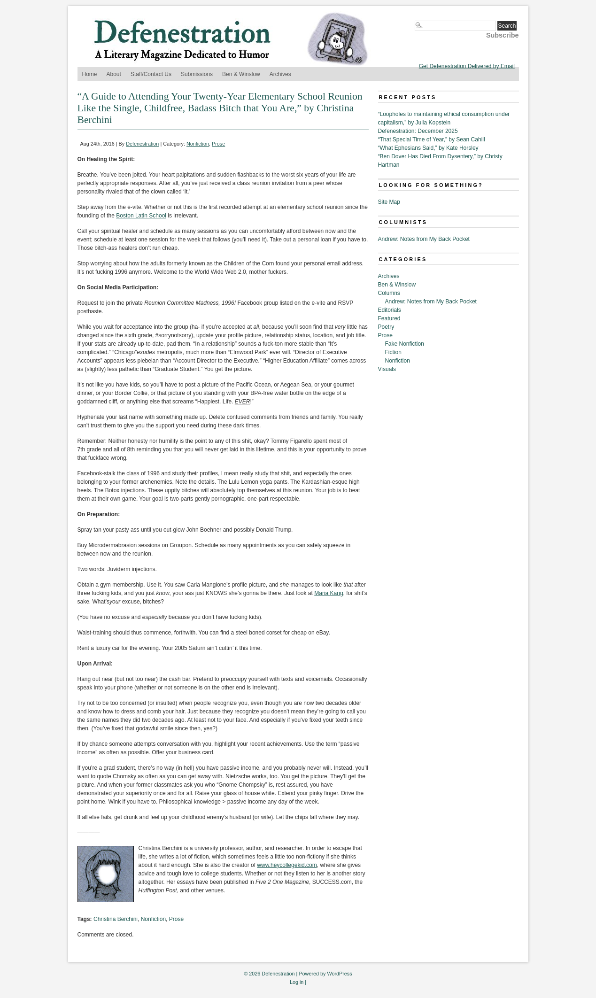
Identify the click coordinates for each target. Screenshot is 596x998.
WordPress (339, 973)
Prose (218, 144)
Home (89, 74)
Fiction (393, 352)
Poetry (386, 327)
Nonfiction (197, 144)
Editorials (389, 310)
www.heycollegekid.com (287, 865)
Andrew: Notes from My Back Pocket (424, 239)
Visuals (387, 369)
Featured (389, 318)
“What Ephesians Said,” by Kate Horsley (428, 148)
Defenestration (142, 144)
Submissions (197, 74)
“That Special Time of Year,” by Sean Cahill (431, 139)
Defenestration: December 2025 (418, 131)
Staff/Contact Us (151, 74)
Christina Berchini (115, 919)
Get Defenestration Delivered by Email (467, 66)
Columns (389, 293)
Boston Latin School (141, 215)
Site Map (389, 202)
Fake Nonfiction (404, 343)
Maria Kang (328, 593)
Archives (280, 74)
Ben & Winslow (241, 74)
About (114, 74)
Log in (296, 982)
